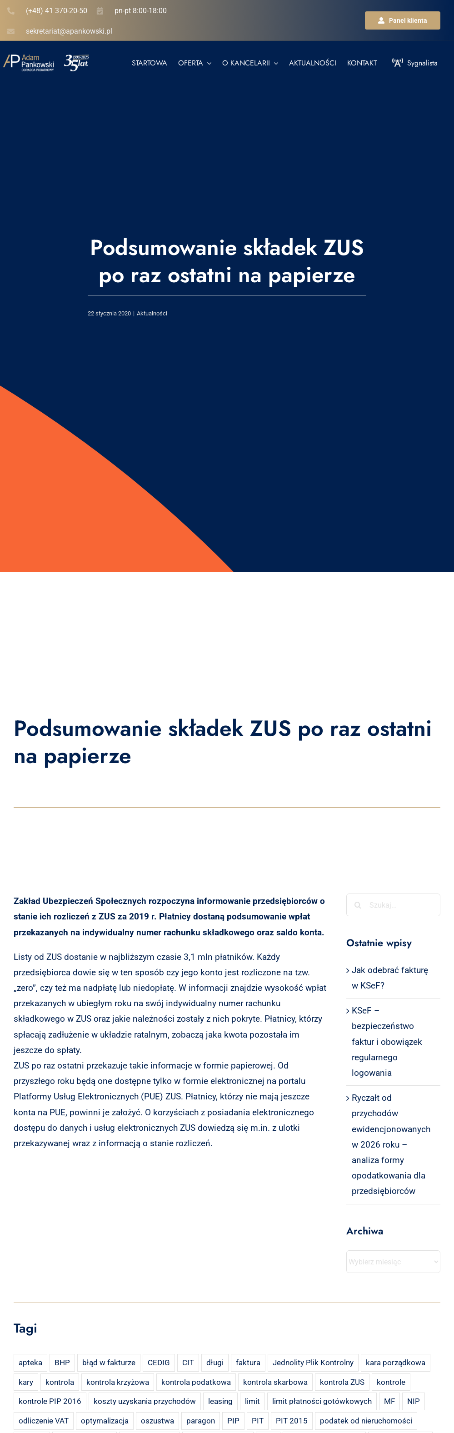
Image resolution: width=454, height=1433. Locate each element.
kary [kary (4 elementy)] (26, 1382)
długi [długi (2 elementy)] (215, 1362)
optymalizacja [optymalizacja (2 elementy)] (105, 1420)
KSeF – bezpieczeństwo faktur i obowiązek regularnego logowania (387, 1041)
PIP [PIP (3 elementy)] (233, 1420)
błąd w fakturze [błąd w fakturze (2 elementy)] (108, 1362)
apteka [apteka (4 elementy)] (30, 1362)
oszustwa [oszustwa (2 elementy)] (157, 1420)
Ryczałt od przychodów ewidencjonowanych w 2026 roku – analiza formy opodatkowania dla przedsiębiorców (391, 1144)
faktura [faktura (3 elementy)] (248, 1362)
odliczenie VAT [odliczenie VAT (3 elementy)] (44, 1420)
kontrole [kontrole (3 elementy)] (391, 1382)
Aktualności (152, 313)
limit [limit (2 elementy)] (252, 1401)
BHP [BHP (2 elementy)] (62, 1362)
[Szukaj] (357, 905)
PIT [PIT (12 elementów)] (258, 1420)
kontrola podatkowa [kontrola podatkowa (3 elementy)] (196, 1382)
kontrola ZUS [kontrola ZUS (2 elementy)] (342, 1382)
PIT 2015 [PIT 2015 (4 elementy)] (292, 1420)
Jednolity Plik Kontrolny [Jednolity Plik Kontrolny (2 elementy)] (313, 1362)
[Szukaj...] (393, 905)
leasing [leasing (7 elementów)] (220, 1401)
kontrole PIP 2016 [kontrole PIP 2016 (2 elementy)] (50, 1401)
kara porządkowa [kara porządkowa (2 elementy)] (395, 1362)
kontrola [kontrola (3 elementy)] (59, 1382)
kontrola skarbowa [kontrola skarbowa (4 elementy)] (275, 1382)
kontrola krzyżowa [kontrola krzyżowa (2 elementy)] (117, 1382)
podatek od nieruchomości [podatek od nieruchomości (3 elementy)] (366, 1420)
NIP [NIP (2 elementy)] (413, 1401)
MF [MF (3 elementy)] (389, 1401)
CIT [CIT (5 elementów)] (188, 1362)
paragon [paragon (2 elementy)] (200, 1420)
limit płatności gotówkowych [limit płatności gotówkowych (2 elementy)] (322, 1401)
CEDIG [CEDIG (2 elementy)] (159, 1362)
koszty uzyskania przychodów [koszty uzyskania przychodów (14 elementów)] (145, 1401)
